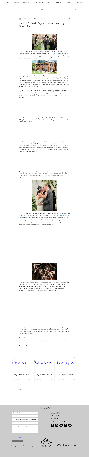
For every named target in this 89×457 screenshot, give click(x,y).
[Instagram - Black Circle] (56, 425)
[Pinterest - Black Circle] (65, 425)
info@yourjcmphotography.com (60, 421)
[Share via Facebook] (19, 345)
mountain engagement (66, 9)
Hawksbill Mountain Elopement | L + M (44, 375)
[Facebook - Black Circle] (52, 425)
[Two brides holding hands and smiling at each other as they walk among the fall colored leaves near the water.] (67, 366)
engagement (33, 9)
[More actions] (69, 19)
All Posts (13, 9)
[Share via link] (29, 345)
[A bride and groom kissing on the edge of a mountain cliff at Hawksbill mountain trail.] (44, 366)
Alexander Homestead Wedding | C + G (21, 375)
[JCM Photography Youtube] (70, 425)
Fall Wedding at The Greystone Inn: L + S (66, 375)
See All (75, 357)
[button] (16, 3)
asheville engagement (53, 9)
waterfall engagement (23, 9)
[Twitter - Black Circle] (61, 425)
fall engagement (42, 9)
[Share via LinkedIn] (26, 345)
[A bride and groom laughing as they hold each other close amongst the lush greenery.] (22, 366)
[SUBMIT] (17, 441)
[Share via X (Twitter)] (23, 345)
